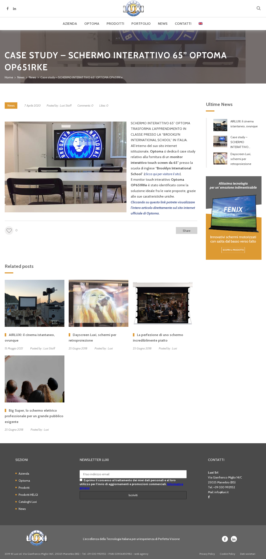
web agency (141, 553)
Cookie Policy (227, 553)
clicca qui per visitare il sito (162, 174)
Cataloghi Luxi (28, 502)
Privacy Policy (207, 553)
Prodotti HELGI (28, 495)
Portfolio (141, 24)
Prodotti (115, 24)
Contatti (183, 24)
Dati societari (247, 553)
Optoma (91, 24)
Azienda (70, 24)
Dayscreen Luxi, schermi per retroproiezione (240, 159)
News (163, 24)
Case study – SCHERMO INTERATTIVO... (240, 142)
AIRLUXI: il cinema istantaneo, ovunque (244, 123)
